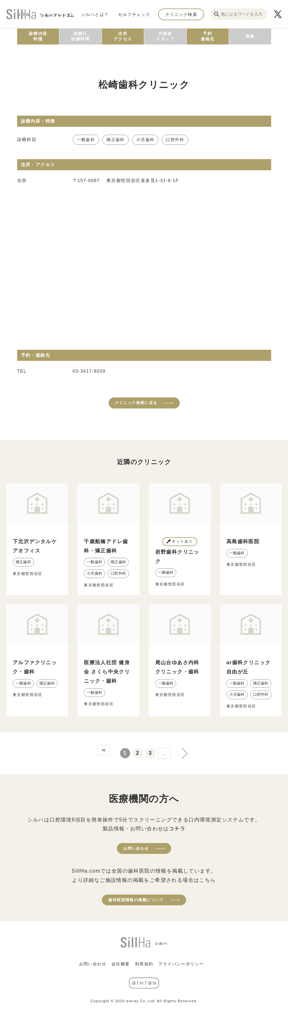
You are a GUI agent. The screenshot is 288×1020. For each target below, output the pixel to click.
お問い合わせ (136, 848)
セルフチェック (134, 14)
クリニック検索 (181, 14)
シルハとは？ (95, 14)
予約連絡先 (207, 36)
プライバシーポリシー (181, 964)
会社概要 (120, 964)
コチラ (177, 828)
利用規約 (144, 964)
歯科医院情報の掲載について (136, 900)
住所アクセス (123, 36)
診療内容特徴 (38, 36)
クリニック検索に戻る (136, 403)
